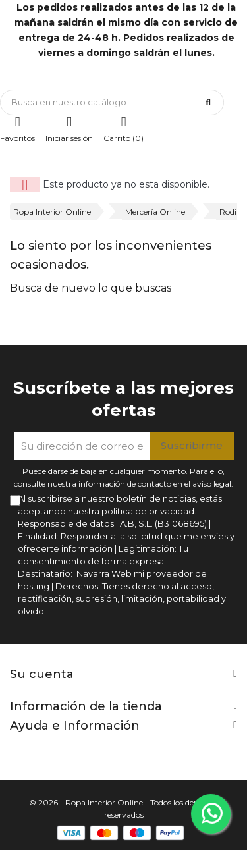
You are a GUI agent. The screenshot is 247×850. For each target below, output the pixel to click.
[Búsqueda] (112, 102)
